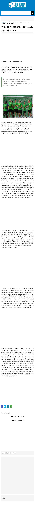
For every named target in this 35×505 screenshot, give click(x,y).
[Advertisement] (17, 49)
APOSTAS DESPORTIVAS (9, 453)
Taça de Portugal (10, 22)
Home (3, 22)
